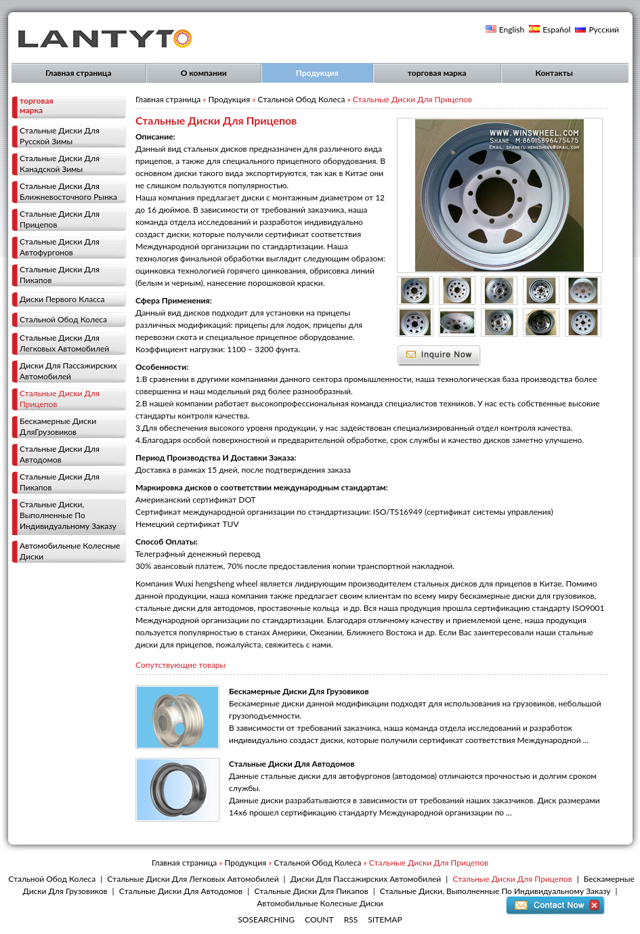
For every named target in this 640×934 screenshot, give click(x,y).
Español (556, 29)
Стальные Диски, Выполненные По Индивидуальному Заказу (68, 515)
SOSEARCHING (266, 919)
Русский (604, 29)
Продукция (317, 73)
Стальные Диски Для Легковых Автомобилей (64, 343)
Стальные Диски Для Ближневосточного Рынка (68, 191)
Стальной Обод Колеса (63, 319)
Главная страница (78, 73)
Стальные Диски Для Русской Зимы (60, 135)
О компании (204, 73)
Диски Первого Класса (62, 299)
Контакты (554, 73)
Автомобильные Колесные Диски (70, 550)
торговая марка (437, 73)
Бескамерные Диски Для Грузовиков (298, 691)
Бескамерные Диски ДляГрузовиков (58, 426)
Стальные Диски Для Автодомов (60, 454)
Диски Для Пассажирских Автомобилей (68, 370)
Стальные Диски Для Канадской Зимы (60, 163)
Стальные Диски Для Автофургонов (60, 246)
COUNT (319, 919)
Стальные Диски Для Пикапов (60, 274)
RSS (351, 919)
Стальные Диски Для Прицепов (60, 219)
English (511, 29)
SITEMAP (385, 919)
